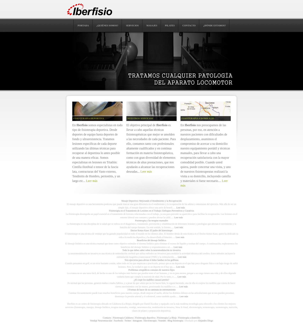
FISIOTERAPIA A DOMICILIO (197, 118)
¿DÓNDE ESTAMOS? (214, 25)
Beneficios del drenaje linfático (151, 240)
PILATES (170, 25)
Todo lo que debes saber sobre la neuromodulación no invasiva (151, 250)
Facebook (118, 320)
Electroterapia (150, 320)
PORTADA (83, 25)
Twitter (127, 320)
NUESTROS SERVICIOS (140, 118)
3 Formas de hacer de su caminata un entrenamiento (151, 289)
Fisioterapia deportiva (145, 317)
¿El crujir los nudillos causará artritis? (151, 279)
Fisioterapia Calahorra (123, 317)
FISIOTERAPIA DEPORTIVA (88, 118)
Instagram (137, 320)
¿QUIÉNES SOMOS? (107, 25)
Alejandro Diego (205, 320)
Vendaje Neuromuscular (101, 320)
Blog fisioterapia (175, 320)
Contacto (107, 317)
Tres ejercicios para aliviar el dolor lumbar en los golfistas (151, 260)
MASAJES (151, 25)
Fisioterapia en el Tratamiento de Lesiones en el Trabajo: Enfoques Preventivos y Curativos (151, 210)
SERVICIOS (132, 25)
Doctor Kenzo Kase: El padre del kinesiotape (152, 230)
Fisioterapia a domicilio (189, 317)
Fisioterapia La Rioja (166, 317)
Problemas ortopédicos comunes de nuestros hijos (152, 270)
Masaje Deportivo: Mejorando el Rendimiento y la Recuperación (151, 201)
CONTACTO (189, 25)
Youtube (162, 320)
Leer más (91, 180)
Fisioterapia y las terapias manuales (151, 220)
